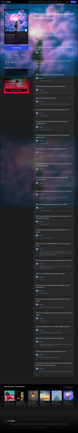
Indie (6, 42)
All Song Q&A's (69, 387)
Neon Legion (9, 37)
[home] (6, 2)
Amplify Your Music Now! (16, 90)
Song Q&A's (34, 420)
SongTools (73, 1)
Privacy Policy (41, 420)
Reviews (28, 420)
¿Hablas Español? (38, 9)
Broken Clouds (10, 35)
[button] (61, 2)
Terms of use (48, 420)
